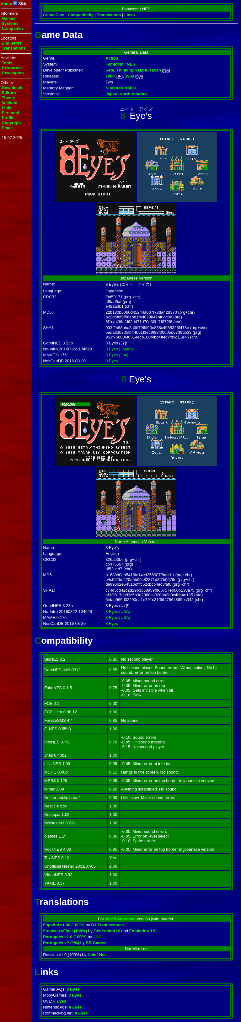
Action (111, 58)
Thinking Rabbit (131, 70)
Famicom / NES (120, 64)
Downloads (13, 87)
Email (7, 127)
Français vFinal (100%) (65, 931)
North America (133, 94)
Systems (10, 23)
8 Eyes (111, 361)
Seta (109, 70)
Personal (10, 112)
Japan (111, 94)
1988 (110, 76)
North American (120, 919)
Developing (13, 73)
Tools (7, 63)
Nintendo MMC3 (120, 88)
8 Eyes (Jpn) (116, 355)
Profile (8, 117)
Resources (12, 68)
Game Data (53, 15)
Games (8, 18)
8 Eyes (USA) (117, 611)
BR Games (96, 942)
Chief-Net (97, 954)
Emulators (12, 43)
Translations (14, 48)
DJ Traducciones (107, 925)
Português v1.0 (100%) (65, 936)
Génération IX (107, 931)
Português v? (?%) (61, 942)
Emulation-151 (143, 931)
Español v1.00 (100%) (63, 925)
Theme (8, 97)
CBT (97, 936)
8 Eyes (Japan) (119, 349)
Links (7, 107)
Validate (9, 102)
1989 (129, 76)
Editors (9, 92)
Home (6, 3)
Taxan (155, 70)
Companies (13, 28)
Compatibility (81, 15)
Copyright (11, 122)
